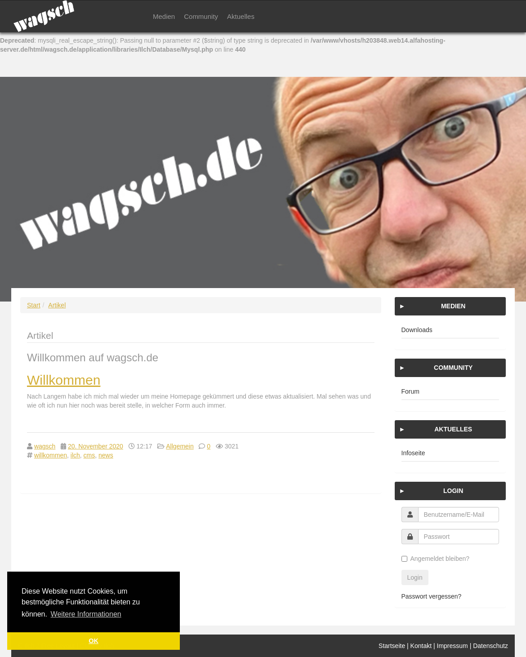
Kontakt (421, 645)
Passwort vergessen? (431, 596)
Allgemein (179, 446)
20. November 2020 (95, 446)
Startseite (392, 645)
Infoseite (413, 453)
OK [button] (93, 640)
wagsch (44, 446)
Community (201, 16)
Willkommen (63, 380)
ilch (75, 455)
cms (89, 455)
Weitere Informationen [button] (86, 614)
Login (415, 577)
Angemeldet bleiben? (435, 558)
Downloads (416, 329)
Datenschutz (490, 645)
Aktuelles (240, 16)
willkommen (50, 455)
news (105, 455)
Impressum (452, 645)
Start (33, 305)
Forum (410, 391)
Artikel (57, 305)
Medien (164, 16)
